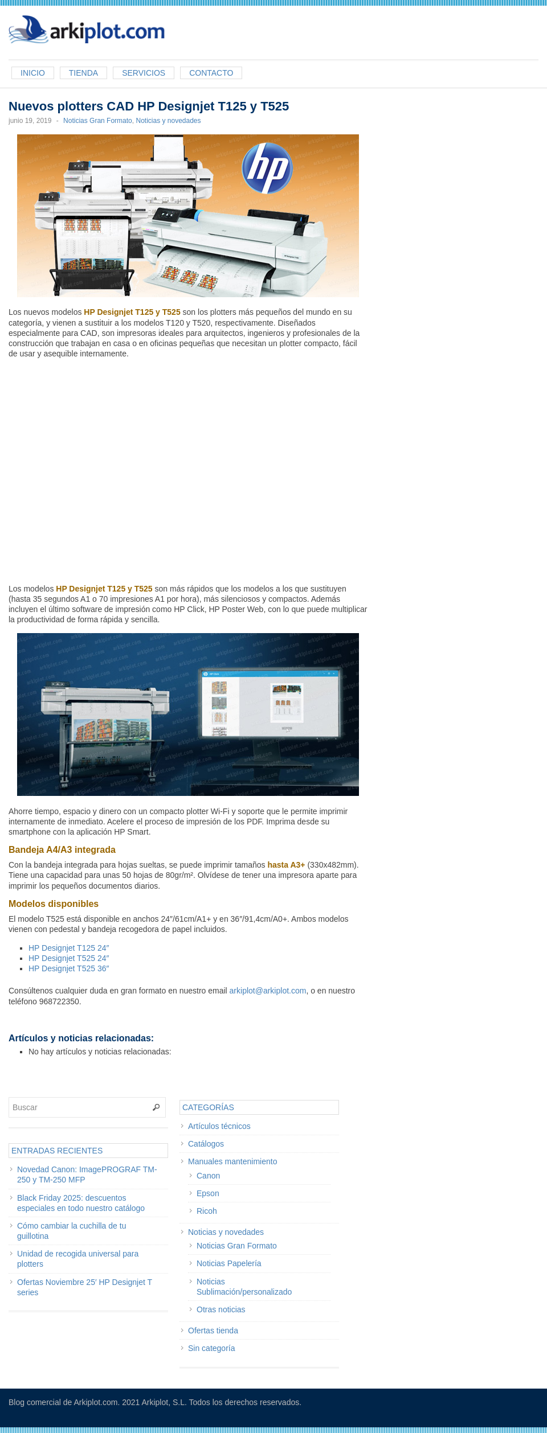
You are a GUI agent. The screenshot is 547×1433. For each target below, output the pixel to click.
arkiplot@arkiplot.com (268, 990)
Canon (208, 1175)
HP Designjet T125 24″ (68, 947)
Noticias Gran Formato (97, 121)
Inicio (33, 72)
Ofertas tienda (213, 1330)
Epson (208, 1193)
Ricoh (207, 1211)
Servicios (143, 72)
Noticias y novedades (168, 121)
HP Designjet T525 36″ (68, 968)
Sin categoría (211, 1348)
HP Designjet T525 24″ (68, 958)
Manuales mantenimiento (232, 1161)
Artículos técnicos (219, 1126)
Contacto (211, 72)
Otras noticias (221, 1309)
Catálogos (206, 1143)
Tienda (83, 72)
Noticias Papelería (229, 1263)
